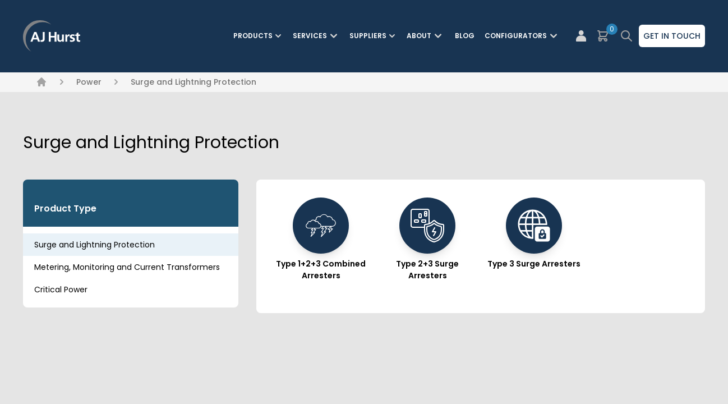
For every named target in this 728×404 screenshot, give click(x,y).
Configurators (522, 36)
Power (89, 82)
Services (316, 36)
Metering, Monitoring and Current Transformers (127, 267)
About (426, 36)
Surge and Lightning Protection (193, 82)
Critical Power (60, 289)
